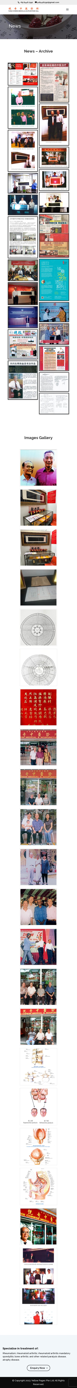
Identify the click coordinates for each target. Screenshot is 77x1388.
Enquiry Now (37, 1372)
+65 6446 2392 (26, 2)
